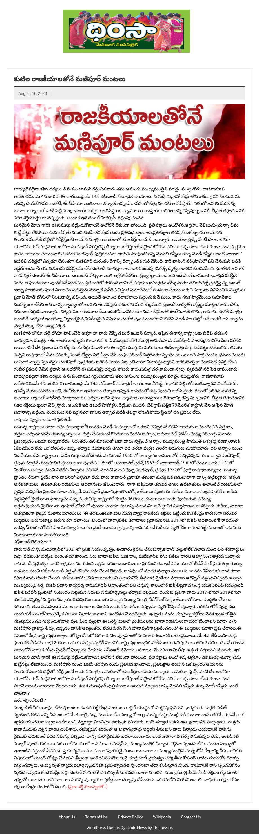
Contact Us (191, 817)
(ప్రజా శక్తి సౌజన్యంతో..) (87, 786)
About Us (67, 817)
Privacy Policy (130, 817)
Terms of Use (96, 817)
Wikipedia (162, 817)
